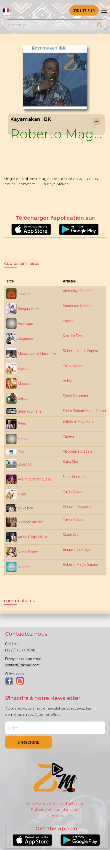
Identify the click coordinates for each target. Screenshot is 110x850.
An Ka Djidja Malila (32, 537)
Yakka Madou (73, 366)
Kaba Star (70, 462)
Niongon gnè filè (30, 522)
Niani (22, 494)
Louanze (24, 294)
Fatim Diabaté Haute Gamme (86, 411)
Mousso (24, 383)
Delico (23, 398)
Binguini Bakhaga (76, 549)
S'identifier (84, 10)
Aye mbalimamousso (34, 479)
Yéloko (23, 439)
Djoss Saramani (75, 396)
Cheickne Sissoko (77, 507)
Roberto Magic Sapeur (56, 133)
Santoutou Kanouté (78, 306)
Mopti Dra (70, 534)
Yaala (22, 452)
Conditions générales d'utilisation (55, 803)
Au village (25, 323)
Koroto (23, 368)
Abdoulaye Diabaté (77, 291)
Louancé (25, 464)
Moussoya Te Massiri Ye (37, 353)
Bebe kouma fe (30, 411)
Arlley (67, 381)
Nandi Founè (28, 552)
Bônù (22, 424)
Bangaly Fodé (28, 308)
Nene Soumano (75, 477)
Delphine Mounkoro (78, 421)
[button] (7, 10)
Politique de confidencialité (55, 809)
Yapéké (68, 321)
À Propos (55, 815)
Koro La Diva (73, 336)
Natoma (24, 567)
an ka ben (25, 508)
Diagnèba (25, 338)
